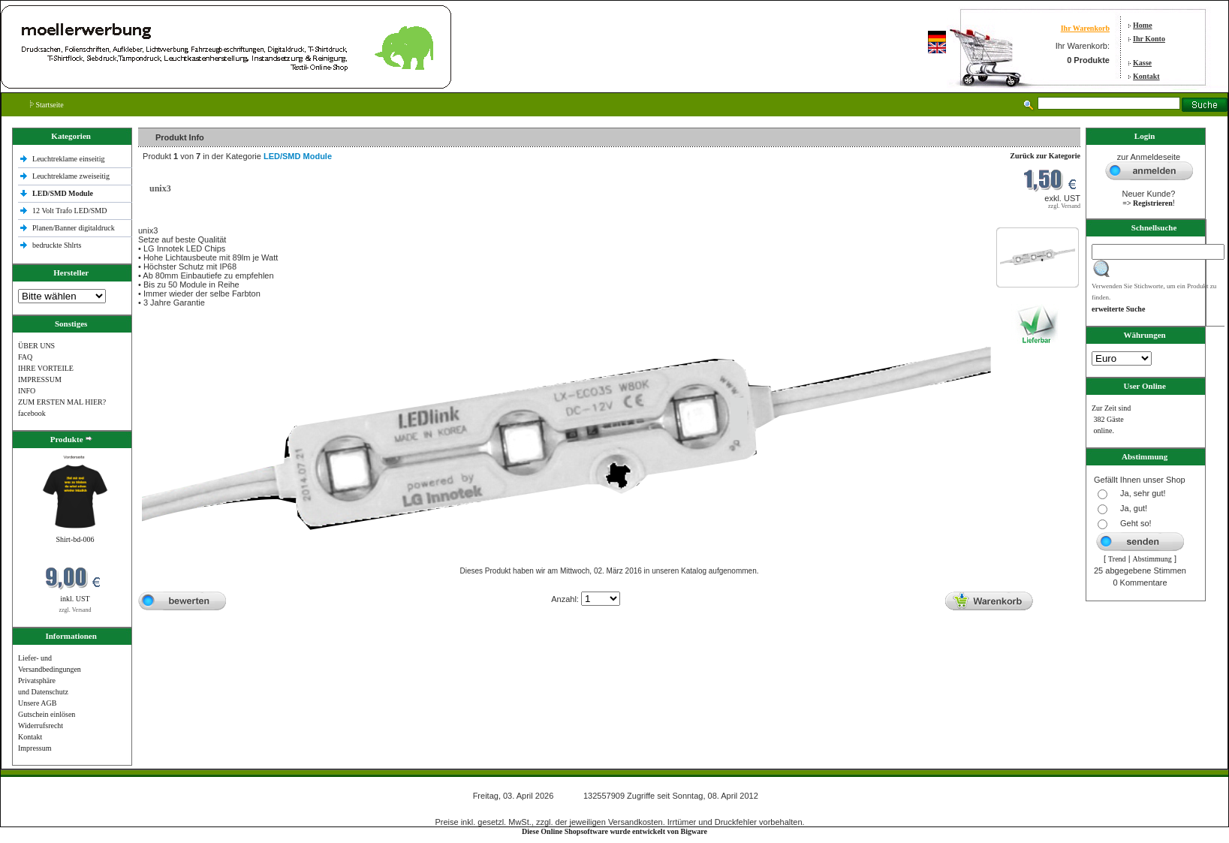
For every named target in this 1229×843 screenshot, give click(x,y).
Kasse (1142, 63)
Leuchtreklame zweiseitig (72, 176)
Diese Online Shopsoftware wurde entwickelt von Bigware (614, 831)
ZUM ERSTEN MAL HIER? (62, 402)
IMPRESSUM (40, 379)
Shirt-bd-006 (75, 539)
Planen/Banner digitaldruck (73, 228)
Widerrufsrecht (40, 725)
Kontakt (1146, 76)
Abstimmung (1152, 559)
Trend (1117, 559)
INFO (26, 391)
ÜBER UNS (36, 346)
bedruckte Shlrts (56, 245)
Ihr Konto (1149, 39)
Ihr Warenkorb (1085, 28)
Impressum (34, 748)
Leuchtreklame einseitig (69, 159)
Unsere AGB (37, 703)
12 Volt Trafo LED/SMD (69, 210)
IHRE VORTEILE (46, 368)
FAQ (25, 357)
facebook (32, 413)
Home (1142, 25)
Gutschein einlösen (46, 714)
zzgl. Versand (75, 610)
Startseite (47, 105)
